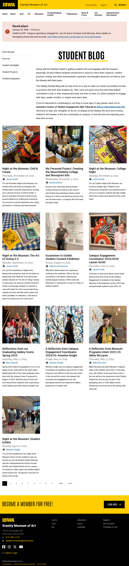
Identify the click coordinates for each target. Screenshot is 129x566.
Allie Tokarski (12, 363)
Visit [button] (22, 14)
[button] (120, 4)
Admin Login (11, 553)
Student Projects (10, 72)
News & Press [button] (85, 14)
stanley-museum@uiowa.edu (17, 540)
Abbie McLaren (99, 363)
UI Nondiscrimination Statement (24, 564)
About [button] (13, 14)
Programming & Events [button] (54, 14)
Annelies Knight (56, 363)
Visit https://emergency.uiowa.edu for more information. (74, 36)
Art (53, 527)
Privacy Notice (7, 564)
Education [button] (39, 14)
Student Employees (11, 78)
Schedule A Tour (110, 527)
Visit (54, 523)
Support (103, 5)
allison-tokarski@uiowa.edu (111, 107)
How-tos (6, 58)
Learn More (114, 504)
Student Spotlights (10, 65)
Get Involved (108, 523)
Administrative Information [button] (112, 14)
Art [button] (29, 14)
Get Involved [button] (98, 14)
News (80, 523)
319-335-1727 (11, 537)
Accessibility (91, 5)
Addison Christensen (58, 266)
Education (81, 520)
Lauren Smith (12, 179)
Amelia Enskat (55, 182)
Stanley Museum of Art (33, 4)
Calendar (81, 527)
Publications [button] (72, 14)
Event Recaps (8, 52)
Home (5, 14)
